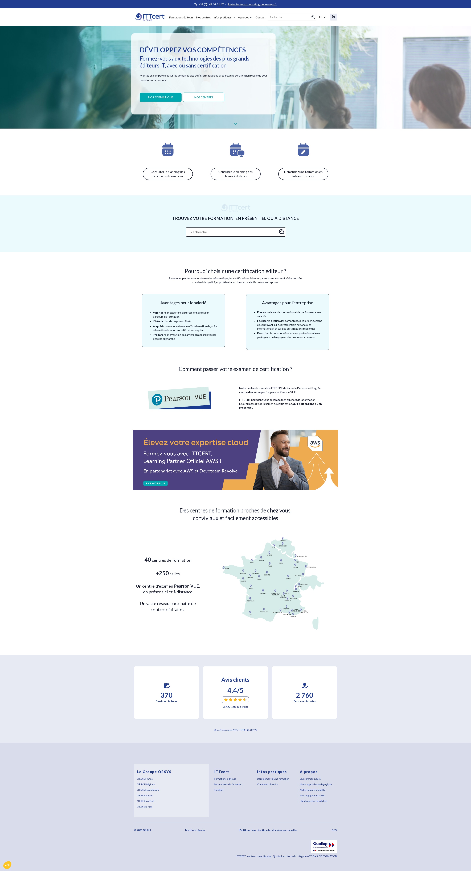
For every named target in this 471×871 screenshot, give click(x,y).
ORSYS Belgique (146, 784)
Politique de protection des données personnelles (268, 830)
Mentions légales (195, 830)
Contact (260, 17)
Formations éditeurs (181, 17)
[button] (7, 865)
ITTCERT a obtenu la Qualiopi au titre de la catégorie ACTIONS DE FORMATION (286, 856)
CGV (334, 830)
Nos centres (203, 17)
